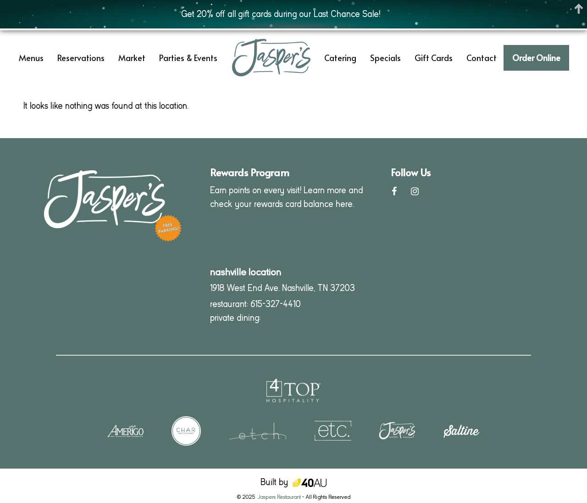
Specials (385, 58)
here (344, 204)
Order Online (536, 57)
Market (131, 58)
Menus (31, 58)
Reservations (81, 58)
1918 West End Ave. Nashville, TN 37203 (282, 288)
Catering (340, 58)
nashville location (245, 272)
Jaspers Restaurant (279, 497)
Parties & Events (188, 58)
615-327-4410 (275, 304)
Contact (481, 58)
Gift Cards (434, 58)
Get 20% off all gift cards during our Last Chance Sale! (280, 14)
